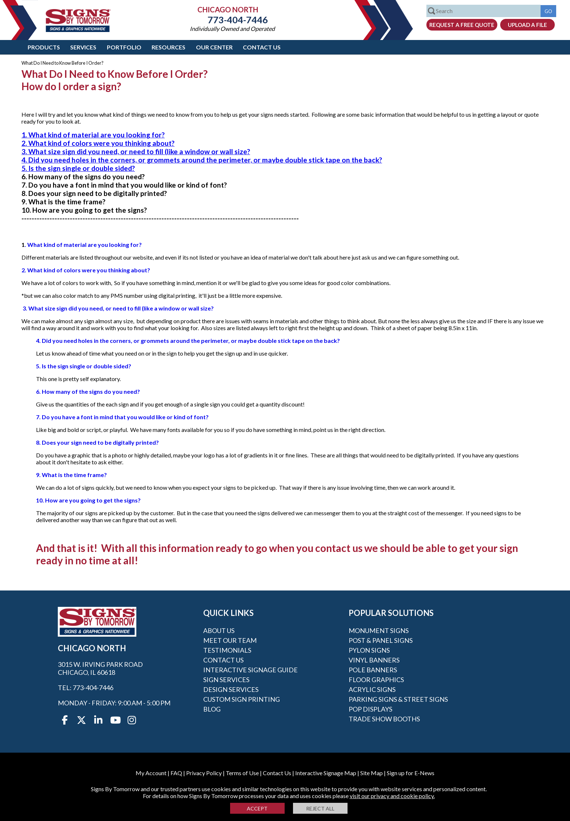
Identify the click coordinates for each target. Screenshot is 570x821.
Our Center (214, 47)
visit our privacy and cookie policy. (392, 795)
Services (83, 47)
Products (44, 47)
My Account (151, 772)
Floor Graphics (376, 680)
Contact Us (262, 47)
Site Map (371, 772)
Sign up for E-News (410, 772)
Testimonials (227, 650)
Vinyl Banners (374, 660)
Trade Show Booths (384, 719)
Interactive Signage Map (325, 772)
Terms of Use (242, 772)
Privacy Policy (204, 772)
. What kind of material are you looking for (82, 244)
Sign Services (226, 680)
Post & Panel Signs (381, 640)
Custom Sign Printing (241, 699)
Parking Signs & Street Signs (398, 699)
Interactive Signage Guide (250, 670)
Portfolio (124, 47)
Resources (168, 47)
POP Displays (370, 709)
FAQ (176, 772)
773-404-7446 (232, 19)
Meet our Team (230, 640)
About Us (218, 630)
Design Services (230, 689)
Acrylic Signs (372, 689)
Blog (212, 709)
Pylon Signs (369, 650)
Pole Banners (373, 670)
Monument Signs (379, 630)
